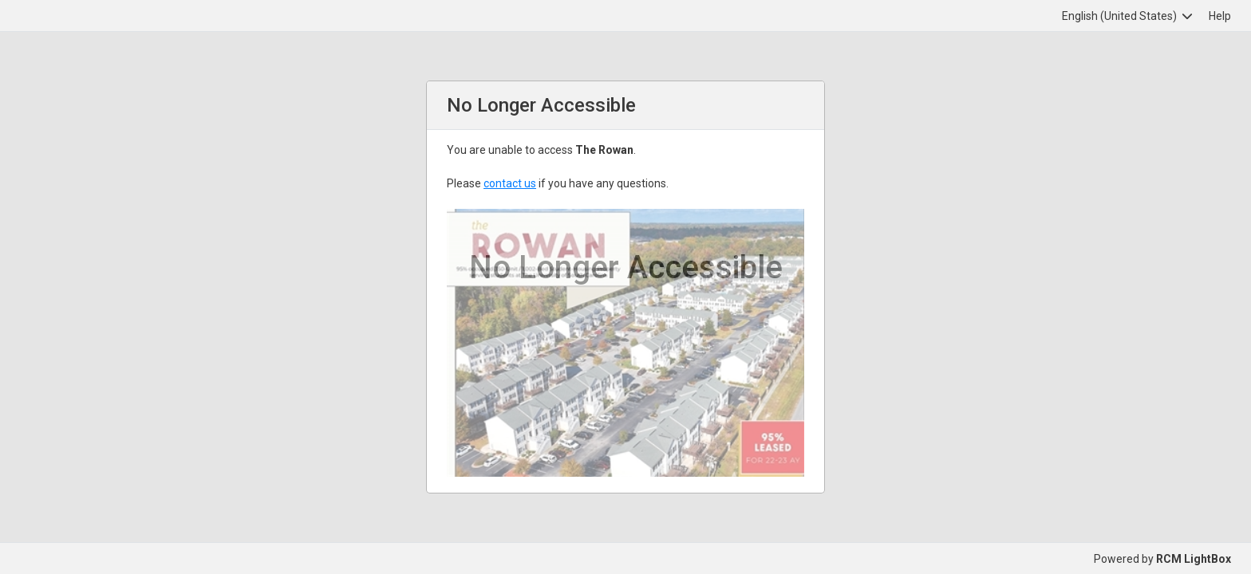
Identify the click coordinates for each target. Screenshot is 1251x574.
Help (1220, 16)
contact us (509, 183)
